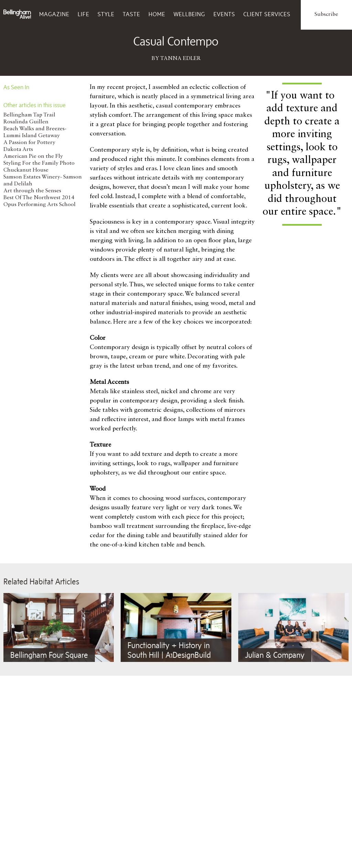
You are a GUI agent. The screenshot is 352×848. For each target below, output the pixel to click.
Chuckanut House (25, 170)
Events (224, 14)
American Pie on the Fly (33, 156)
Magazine (54, 14)
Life (83, 14)
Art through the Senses (32, 191)
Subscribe (326, 14)
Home (156, 14)
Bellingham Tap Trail (29, 115)
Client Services (266, 14)
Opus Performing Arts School (39, 204)
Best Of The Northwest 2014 (38, 198)
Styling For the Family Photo (39, 163)
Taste (131, 14)
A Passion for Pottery (29, 142)
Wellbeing (189, 14)
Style (106, 14)
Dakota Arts (18, 149)
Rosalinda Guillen (25, 122)
